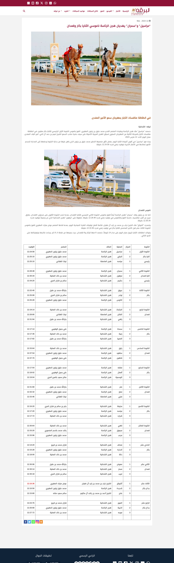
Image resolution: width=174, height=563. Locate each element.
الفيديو (110, 11)
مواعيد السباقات (78, 11)
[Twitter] (29, 522)
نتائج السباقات (92, 11)
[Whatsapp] (33, 522)
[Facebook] (25, 522)
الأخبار (118, 11)
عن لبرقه (58, 11)
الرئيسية (126, 11)
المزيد (67, 11)
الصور (102, 11)
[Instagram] (37, 522)
